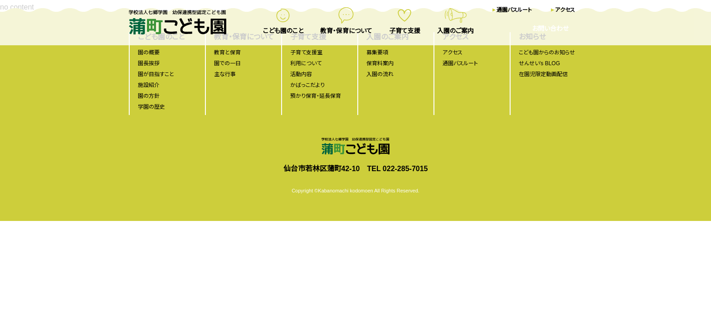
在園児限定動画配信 (543, 74)
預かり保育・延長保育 (315, 96)
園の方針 (149, 96)
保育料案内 (380, 63)
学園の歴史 (151, 107)
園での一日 (227, 63)
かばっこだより (307, 85)
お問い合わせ (550, 28)
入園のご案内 (455, 30)
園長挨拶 (149, 63)
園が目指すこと (156, 74)
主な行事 (225, 74)
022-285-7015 (405, 169)
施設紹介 (149, 85)
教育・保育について (346, 30)
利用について (305, 63)
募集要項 (377, 52)
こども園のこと (283, 30)
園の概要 (149, 52)
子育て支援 (404, 30)
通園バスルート (514, 10)
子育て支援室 (306, 52)
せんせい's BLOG (539, 63)
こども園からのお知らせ (547, 52)
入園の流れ (380, 74)
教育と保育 (227, 52)
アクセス (565, 10)
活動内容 (301, 74)
